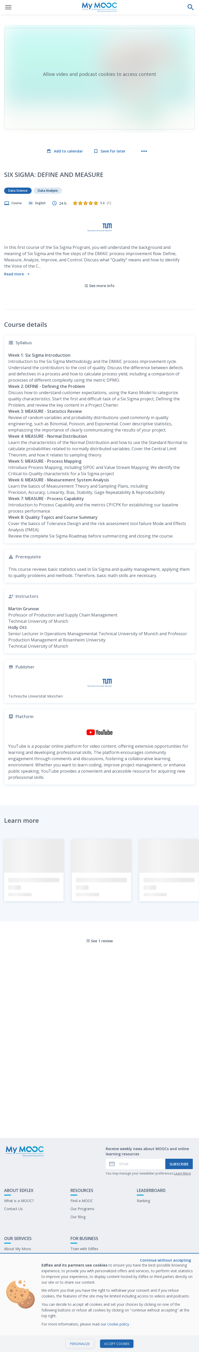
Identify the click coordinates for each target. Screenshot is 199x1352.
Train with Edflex (84, 1248)
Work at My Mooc (85, 1264)
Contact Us (13, 1208)
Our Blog (78, 1216)
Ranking (143, 1200)
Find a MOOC (81, 1200)
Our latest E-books (86, 1256)
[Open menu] (8, 7)
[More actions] (144, 151)
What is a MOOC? (19, 1200)
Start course (99, 1342)
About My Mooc (17, 1248)
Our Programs (82, 1208)
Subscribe (179, 1164)
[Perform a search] (191, 7)
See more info (99, 285)
